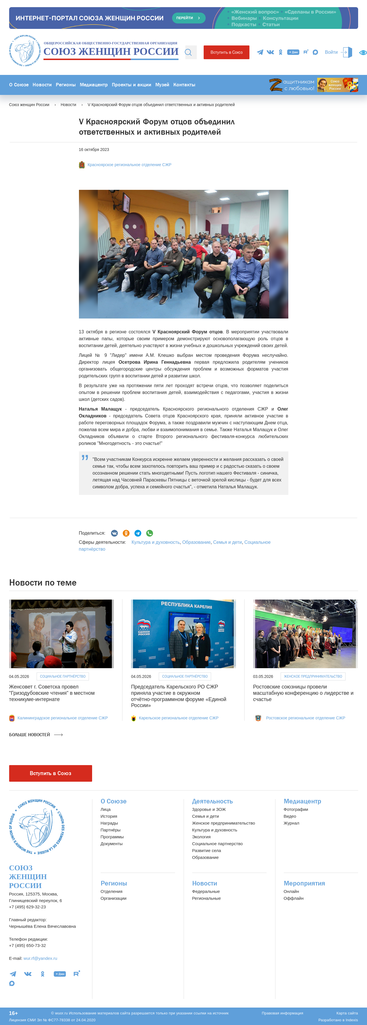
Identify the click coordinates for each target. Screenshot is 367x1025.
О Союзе (19, 84)
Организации (114, 898)
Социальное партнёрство (63, 676)
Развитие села (206, 850)
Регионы (66, 84)
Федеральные (206, 891)
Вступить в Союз (227, 52)
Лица (106, 809)
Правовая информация (282, 1013)
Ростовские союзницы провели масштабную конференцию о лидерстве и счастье (303, 693)
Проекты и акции (131, 84)
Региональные (206, 898)
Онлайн (291, 891)
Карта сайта (347, 1013)
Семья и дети (227, 542)
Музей (162, 84)
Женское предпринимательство (313, 676)
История (109, 816)
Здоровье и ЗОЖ (209, 809)
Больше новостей (36, 735)
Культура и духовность (156, 542)
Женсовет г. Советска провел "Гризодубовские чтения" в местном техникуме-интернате (52, 693)
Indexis (352, 1020)
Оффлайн (294, 898)
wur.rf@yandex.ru (40, 958)
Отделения (112, 891)
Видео (290, 816)
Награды (109, 823)
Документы (112, 843)
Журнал (291, 823)
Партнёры (111, 829)
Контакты (184, 84)
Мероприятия (304, 883)
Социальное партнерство (217, 843)
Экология (201, 836)
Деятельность (212, 801)
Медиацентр (94, 84)
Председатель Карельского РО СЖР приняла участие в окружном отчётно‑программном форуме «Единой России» (178, 696)
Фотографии (296, 809)
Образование (196, 542)
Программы (112, 836)
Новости (42, 84)
